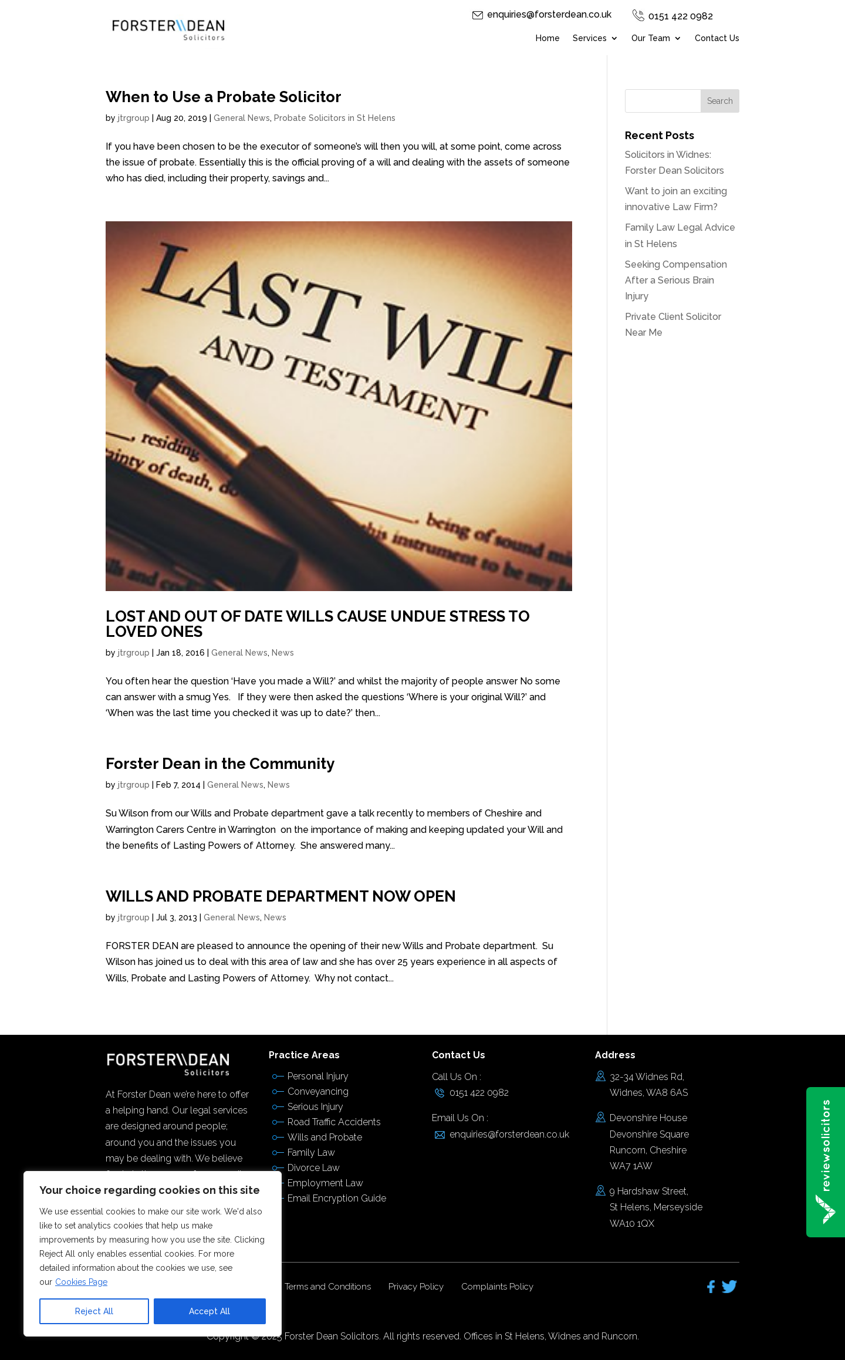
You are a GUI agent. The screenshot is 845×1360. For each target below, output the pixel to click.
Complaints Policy (497, 1286)
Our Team (650, 38)
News (283, 652)
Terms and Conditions (328, 1286)
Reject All (94, 1311)
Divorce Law (314, 1167)
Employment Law (325, 1183)
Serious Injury (315, 1106)
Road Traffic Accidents (334, 1122)
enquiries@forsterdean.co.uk (549, 14)
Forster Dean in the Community (220, 763)
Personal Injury (318, 1076)
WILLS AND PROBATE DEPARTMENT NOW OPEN (281, 896)
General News (242, 118)
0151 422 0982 (680, 16)
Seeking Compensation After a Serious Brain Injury (676, 280)
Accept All (209, 1311)
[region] (152, 1254)
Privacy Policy (416, 1286)
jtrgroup (134, 118)
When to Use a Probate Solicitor (224, 97)
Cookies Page (81, 1282)
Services (590, 38)
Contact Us (717, 38)
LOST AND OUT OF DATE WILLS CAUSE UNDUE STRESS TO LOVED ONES (318, 624)
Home (548, 38)
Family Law (311, 1152)
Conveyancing (318, 1091)
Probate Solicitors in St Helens (335, 118)
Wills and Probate (325, 1137)
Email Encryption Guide (337, 1198)
